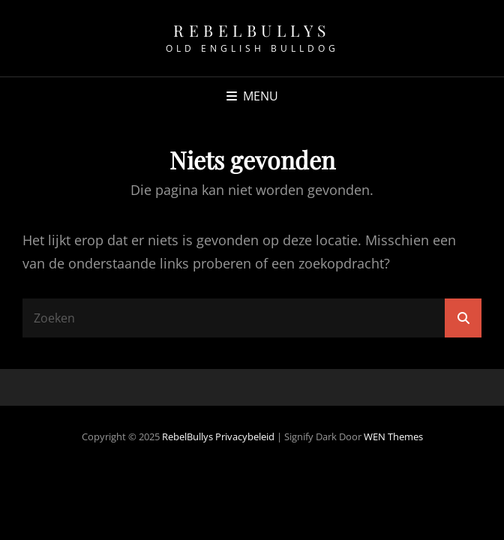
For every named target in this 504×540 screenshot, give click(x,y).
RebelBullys (252, 30)
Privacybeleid (244, 436)
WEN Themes (393, 436)
